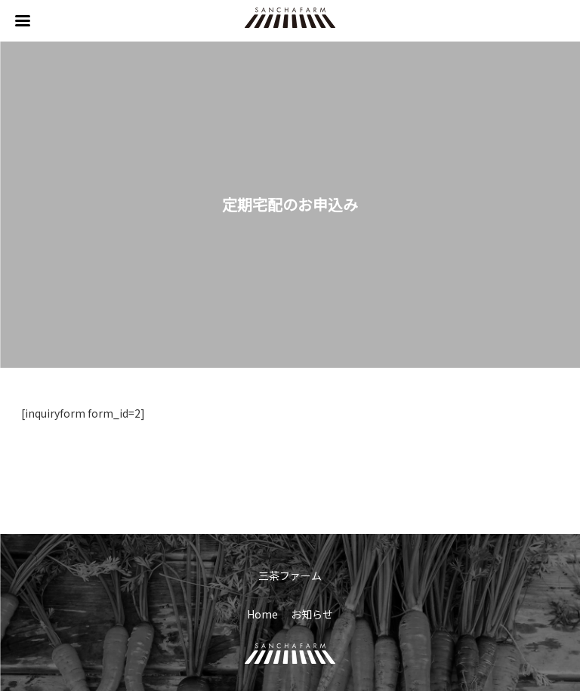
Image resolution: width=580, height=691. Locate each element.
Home (262, 614)
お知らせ (312, 614)
